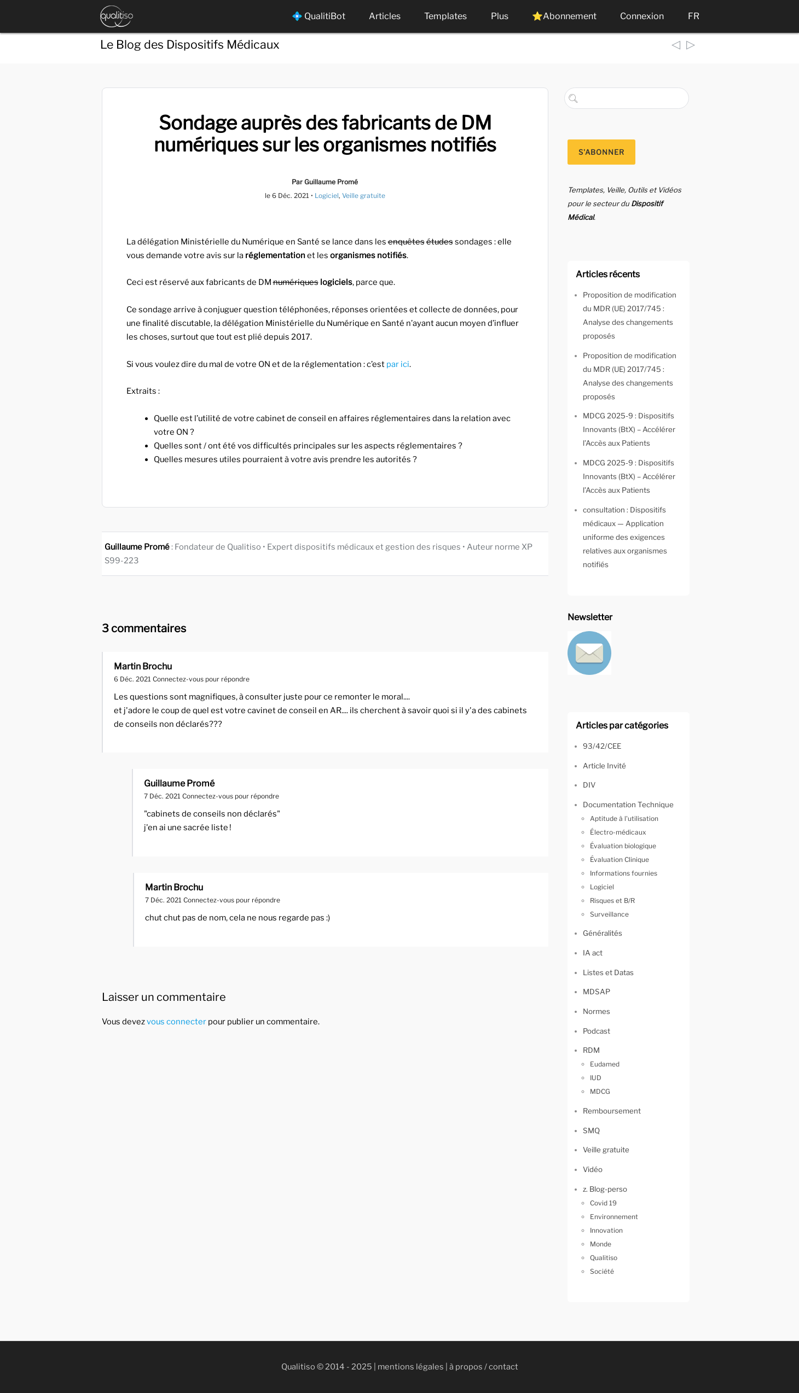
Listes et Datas (608, 972)
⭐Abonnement (564, 16)
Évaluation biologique (623, 846)
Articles (385, 16)
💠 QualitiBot (318, 16)
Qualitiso (603, 1258)
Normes (596, 1011)
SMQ (591, 1130)
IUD (595, 1078)
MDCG (600, 1091)
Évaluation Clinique (619, 859)
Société (602, 1271)
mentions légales (411, 1367)
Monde (600, 1244)
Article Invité (604, 765)
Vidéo (593, 1169)
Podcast (596, 1031)
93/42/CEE (602, 746)
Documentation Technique (628, 804)
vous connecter (176, 1022)
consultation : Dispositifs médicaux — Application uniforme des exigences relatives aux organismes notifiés (625, 537)
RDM (591, 1050)
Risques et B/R (612, 900)
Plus (499, 16)
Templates (445, 16)
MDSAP (596, 991)
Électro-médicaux (618, 832)
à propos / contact (483, 1367)
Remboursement (612, 1110)
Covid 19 (603, 1203)
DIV (589, 784)
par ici (397, 364)
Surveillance (609, 914)
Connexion (642, 16)
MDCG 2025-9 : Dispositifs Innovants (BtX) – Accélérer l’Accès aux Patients (629, 429)
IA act (593, 952)
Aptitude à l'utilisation (624, 818)
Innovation (606, 1230)
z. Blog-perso (605, 1189)
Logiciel (327, 195)
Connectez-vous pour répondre (201, 679)
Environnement (614, 1217)
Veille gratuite (363, 195)
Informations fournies (623, 873)
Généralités (602, 933)
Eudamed (604, 1064)
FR (693, 16)
